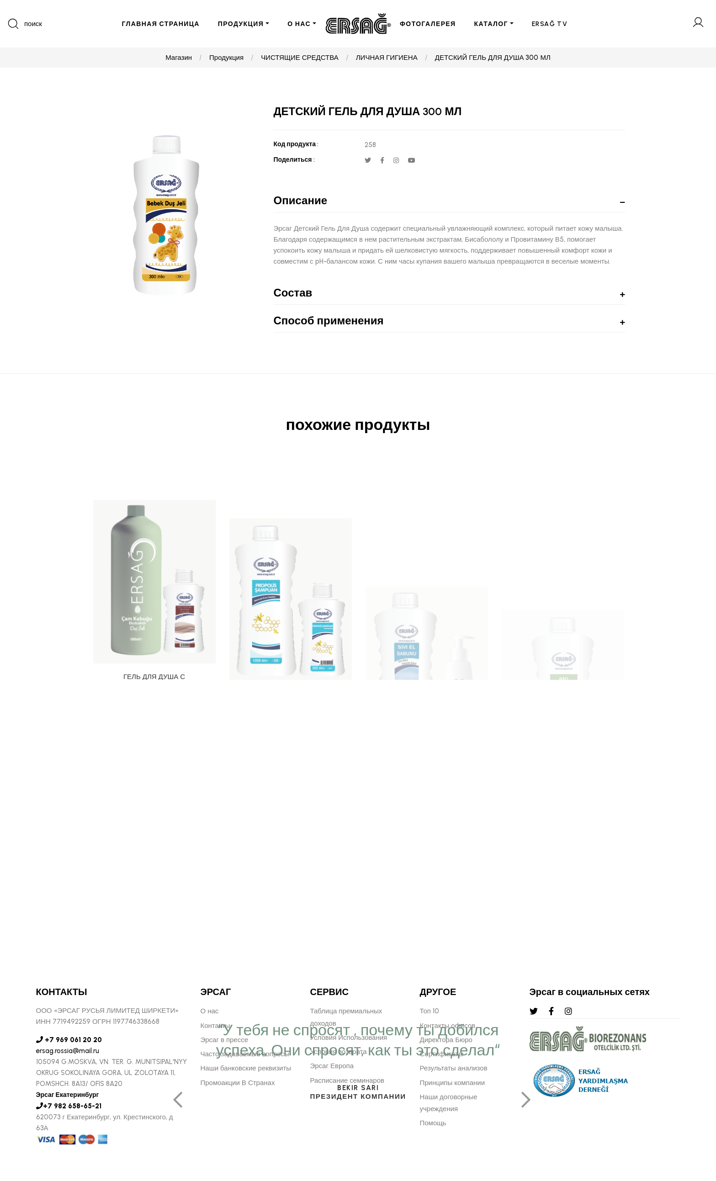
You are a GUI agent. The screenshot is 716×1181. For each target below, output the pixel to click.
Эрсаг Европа (332, 1066)
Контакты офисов (448, 1026)
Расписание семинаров (347, 1080)
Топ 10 (429, 1011)
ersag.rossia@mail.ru (67, 1051)
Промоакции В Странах (238, 1083)
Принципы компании (452, 1083)
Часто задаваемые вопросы (245, 1054)
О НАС (299, 24)
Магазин (178, 57)
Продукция (226, 57)
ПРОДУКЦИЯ (241, 24)
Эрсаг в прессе (225, 1040)
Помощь (433, 1123)
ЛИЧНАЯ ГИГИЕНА (387, 57)
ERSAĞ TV (549, 24)
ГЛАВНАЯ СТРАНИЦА (160, 24)
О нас (210, 1011)
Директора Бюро (446, 1040)
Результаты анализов (454, 1068)
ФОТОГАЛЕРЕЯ (428, 24)
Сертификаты (442, 1054)
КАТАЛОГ (491, 24)
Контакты (215, 1026)
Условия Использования (348, 1037)
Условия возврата (338, 1052)
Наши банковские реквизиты (246, 1068)
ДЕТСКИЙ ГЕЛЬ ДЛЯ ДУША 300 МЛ (493, 57)
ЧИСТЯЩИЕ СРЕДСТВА (300, 57)
